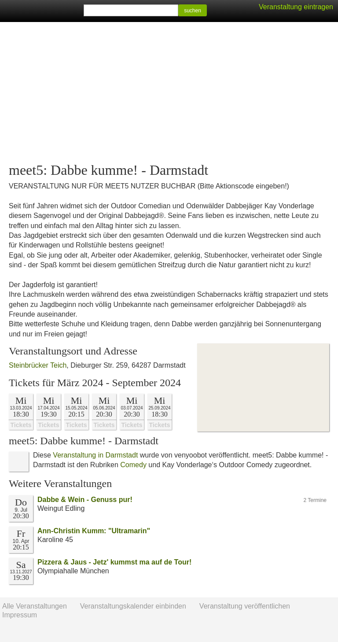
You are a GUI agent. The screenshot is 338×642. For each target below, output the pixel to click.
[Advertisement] (169, 92)
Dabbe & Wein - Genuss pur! (84, 499)
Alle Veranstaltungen (34, 606)
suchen (192, 10)
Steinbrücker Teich (37, 365)
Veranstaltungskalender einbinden (133, 606)
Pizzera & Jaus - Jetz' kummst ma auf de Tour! (114, 562)
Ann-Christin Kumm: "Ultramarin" (93, 531)
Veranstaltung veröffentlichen (244, 606)
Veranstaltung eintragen (296, 7)
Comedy (133, 465)
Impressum (19, 615)
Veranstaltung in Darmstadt (95, 455)
